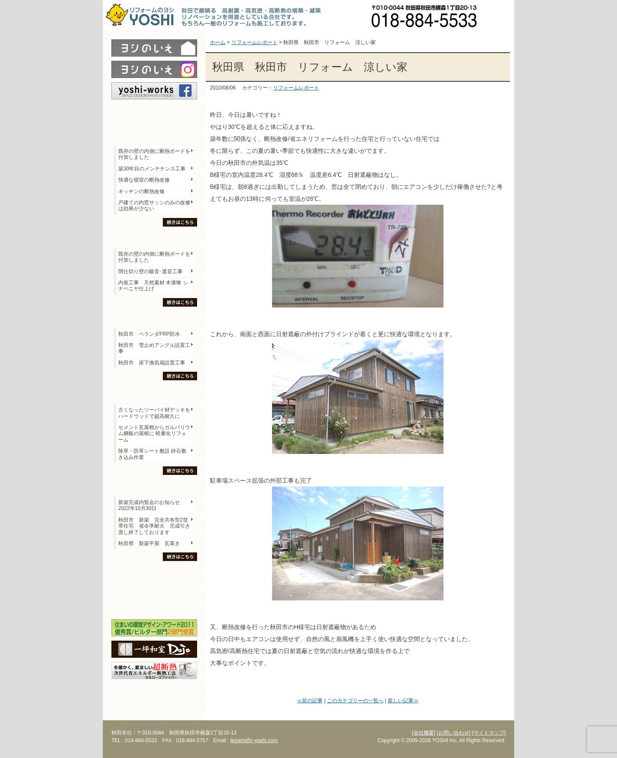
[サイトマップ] (489, 733)
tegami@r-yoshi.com (254, 740)
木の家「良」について (154, 574)
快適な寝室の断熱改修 (144, 180)
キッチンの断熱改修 (144, 191)
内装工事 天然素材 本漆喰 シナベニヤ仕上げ (153, 286)
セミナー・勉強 (154, 589)
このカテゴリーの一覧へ (355, 701)
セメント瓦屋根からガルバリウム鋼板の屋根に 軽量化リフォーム (154, 433)
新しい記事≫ (403, 701)
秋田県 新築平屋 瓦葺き (149, 543)
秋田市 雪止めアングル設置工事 (154, 348)
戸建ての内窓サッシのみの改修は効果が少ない (154, 206)
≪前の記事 (310, 701)
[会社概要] (423, 733)
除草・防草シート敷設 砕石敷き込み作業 (152, 454)
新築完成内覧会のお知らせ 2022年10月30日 (149, 505)
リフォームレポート (296, 88)
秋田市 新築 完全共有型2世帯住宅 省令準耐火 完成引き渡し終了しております (154, 526)
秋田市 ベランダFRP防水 (149, 334)
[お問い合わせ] (453, 733)
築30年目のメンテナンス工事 (152, 169)
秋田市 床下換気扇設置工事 (151, 363)
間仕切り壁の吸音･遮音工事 (150, 272)
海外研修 (154, 604)
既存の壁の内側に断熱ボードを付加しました (154, 154)
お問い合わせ (499, 15)
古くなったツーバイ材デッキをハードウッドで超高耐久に (154, 413)
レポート (154, 114)
